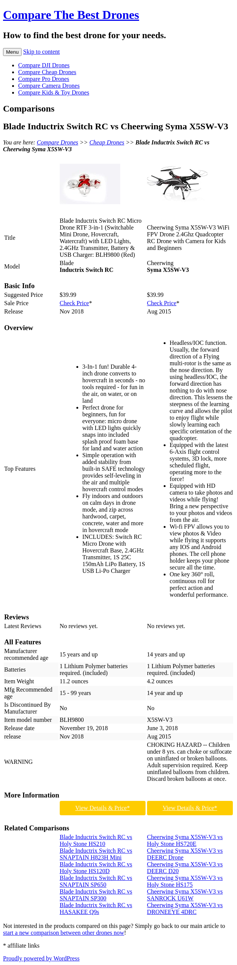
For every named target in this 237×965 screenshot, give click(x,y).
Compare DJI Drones (44, 65)
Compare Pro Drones (43, 79)
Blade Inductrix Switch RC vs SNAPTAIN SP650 (96, 881)
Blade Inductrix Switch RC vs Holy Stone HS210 (96, 840)
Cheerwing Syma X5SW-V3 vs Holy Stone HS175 (185, 881)
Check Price (74, 303)
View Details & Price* (102, 808)
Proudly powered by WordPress (41, 958)
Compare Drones (57, 142)
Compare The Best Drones (71, 15)
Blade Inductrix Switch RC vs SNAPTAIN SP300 (96, 894)
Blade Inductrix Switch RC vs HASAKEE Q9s (96, 908)
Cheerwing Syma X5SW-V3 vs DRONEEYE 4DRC (185, 908)
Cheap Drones (106, 142)
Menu (12, 52)
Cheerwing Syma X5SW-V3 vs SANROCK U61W (185, 894)
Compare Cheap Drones (47, 72)
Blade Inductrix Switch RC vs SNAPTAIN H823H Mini (96, 854)
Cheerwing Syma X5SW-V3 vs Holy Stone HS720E (185, 840)
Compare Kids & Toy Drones (53, 92)
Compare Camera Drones (49, 85)
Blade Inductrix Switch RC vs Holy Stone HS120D (96, 867)
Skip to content (41, 51)
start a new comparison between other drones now (63, 932)
